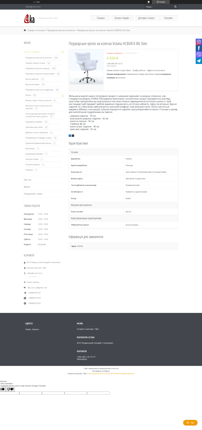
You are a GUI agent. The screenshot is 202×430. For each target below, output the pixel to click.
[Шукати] (175, 7)
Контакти (168, 18)
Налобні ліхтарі (32, 159)
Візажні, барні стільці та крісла (38, 100)
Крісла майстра (32, 79)
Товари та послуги (36, 30)
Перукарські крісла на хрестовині (40, 73)
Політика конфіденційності (123, 373)
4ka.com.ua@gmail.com (37, 287)
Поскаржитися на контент (99, 373)
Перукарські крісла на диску (38, 68)
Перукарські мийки (34, 121)
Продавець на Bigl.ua (101, 371)
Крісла (28, 95)
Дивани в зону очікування (37, 132)
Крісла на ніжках (32, 84)
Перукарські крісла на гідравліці (39, 89)
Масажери (30, 148)
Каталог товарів (122, 18)
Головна (101, 18)
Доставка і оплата (146, 18)
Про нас (27, 179)
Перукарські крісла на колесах (61, 30)
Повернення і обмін (33, 193)
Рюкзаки (29, 170)
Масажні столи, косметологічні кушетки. (39, 107)
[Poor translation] (10, 389)
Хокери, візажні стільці (35, 63)
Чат (190, 422)
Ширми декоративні (34, 154)
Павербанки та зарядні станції (38, 137)
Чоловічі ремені (33, 164)
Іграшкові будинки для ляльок (38, 143)
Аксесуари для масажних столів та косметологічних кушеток (40, 115)
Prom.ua (115, 368)
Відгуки (27, 186)
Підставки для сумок (34, 127)
